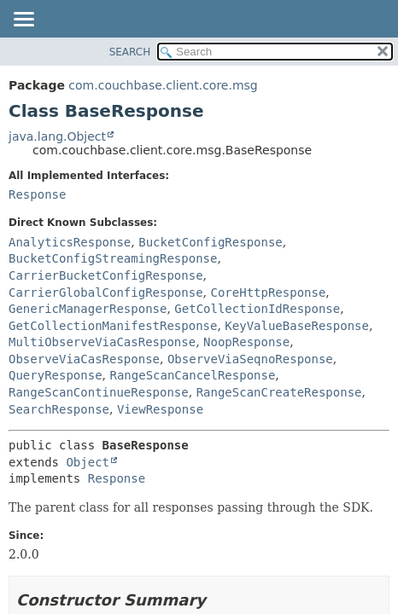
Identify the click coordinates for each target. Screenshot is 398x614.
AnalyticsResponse (70, 242)
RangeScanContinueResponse (99, 392)
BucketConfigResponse (210, 242)
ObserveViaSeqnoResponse (250, 359)
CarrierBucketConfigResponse (106, 275)
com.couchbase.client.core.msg (162, 85)
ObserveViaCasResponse (84, 359)
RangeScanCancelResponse (192, 375)
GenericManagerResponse (88, 309)
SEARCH (130, 52)
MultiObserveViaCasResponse (102, 342)
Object (87, 462)
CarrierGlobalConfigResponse (106, 292)
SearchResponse (59, 409)
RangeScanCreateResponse (279, 392)
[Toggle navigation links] (23, 20)
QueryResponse (55, 375)
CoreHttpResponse (267, 292)
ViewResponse (160, 409)
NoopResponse (246, 342)
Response (37, 194)
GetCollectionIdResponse (257, 309)
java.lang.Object (57, 136)
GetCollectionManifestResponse (113, 326)
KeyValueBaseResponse (297, 326)
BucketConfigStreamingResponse (113, 258)
